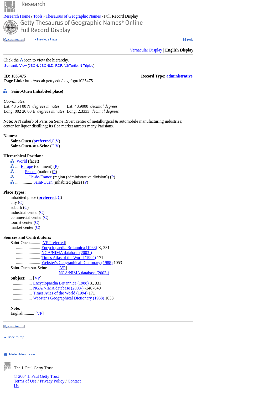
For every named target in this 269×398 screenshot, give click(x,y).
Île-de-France (40, 177)
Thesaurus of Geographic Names (73, 16)
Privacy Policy (52, 381)
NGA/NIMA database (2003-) (67, 252)
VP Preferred (54, 242)
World (22, 161)
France (31, 171)
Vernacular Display (146, 50)
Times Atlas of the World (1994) (69, 257)
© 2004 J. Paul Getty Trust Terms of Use (36, 378)
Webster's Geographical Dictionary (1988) (77, 262)
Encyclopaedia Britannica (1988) (69, 247)
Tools (38, 16)
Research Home (17, 16)
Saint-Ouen (43, 182)
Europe (27, 166)
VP (62, 268)
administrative (179, 76)
